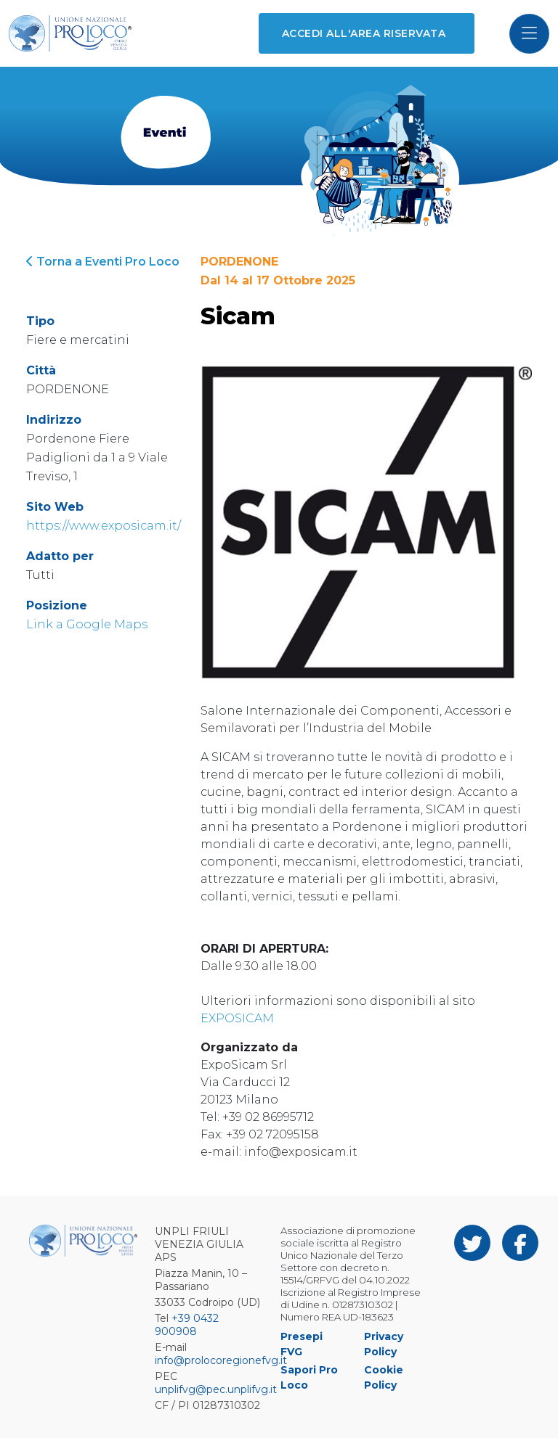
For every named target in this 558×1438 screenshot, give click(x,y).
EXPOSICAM (237, 1018)
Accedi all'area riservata (363, 33)
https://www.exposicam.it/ (103, 526)
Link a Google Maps (86, 624)
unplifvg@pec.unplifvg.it (216, 1389)
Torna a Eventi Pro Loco (102, 261)
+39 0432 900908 (187, 1325)
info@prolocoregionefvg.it (221, 1360)
